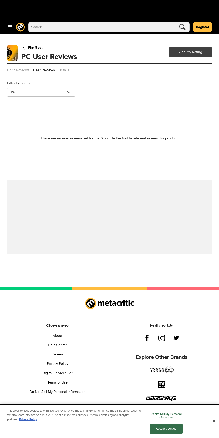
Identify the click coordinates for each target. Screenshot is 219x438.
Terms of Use (58, 382)
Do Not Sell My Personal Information (58, 392)
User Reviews (44, 70)
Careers (58, 354)
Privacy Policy (57, 363)
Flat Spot (31, 47)
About (57, 335)
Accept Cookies (166, 429)
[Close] (214, 421)
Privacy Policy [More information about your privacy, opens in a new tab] (28, 419)
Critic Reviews (18, 70)
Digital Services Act (57, 373)
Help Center (57, 345)
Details (63, 70)
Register (202, 27)
